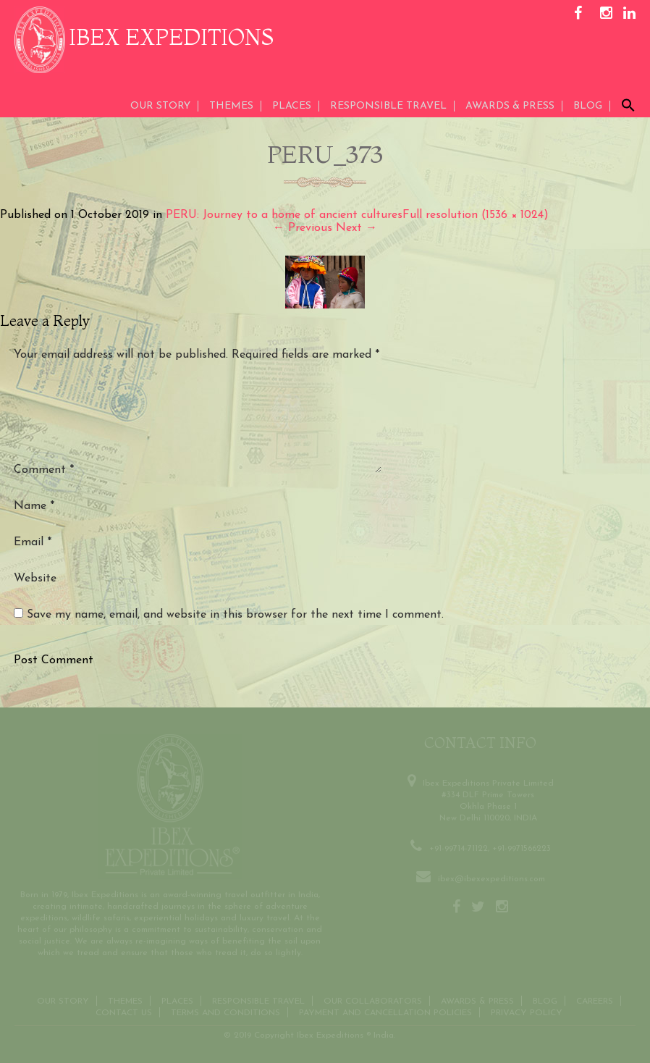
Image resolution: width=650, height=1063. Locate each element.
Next (356, 228)
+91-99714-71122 (458, 847)
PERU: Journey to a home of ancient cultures (284, 215)
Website (35, 578)
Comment (44, 470)
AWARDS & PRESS (509, 106)
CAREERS (594, 1000)
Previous (302, 228)
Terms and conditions (225, 1011)
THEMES (231, 106)
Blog (587, 106)
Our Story (160, 106)
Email (32, 542)
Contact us (124, 1011)
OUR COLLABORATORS (373, 1000)
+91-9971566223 (521, 847)
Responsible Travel (388, 106)
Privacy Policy (526, 1011)
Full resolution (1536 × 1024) (475, 215)
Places (291, 106)
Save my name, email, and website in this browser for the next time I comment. (235, 615)
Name (34, 506)
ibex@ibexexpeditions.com (491, 877)
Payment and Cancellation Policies (385, 1011)
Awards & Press (477, 1000)
